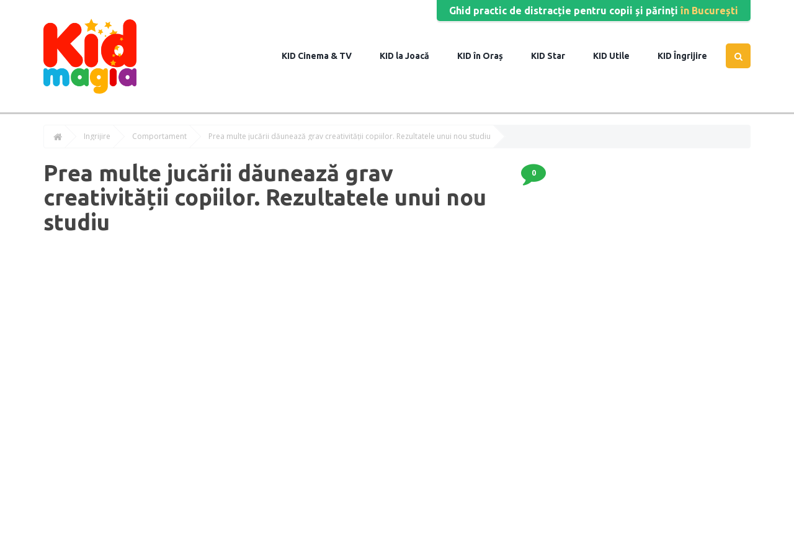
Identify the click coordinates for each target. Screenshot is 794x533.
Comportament (159, 136)
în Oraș (487, 56)
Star (555, 56)
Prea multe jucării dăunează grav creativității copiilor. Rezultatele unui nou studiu (349, 136)
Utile (618, 56)
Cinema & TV (324, 56)
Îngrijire (689, 56)
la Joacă (411, 56)
